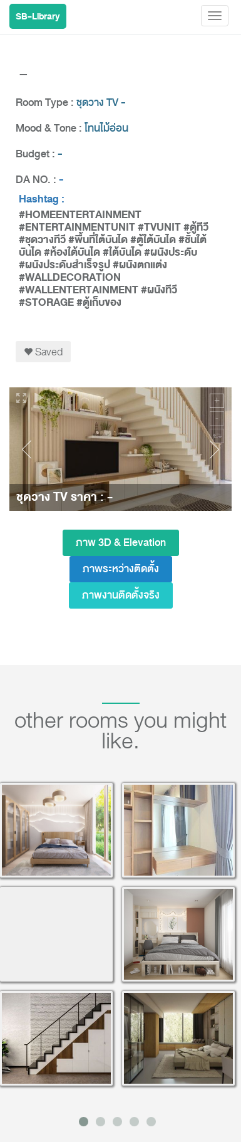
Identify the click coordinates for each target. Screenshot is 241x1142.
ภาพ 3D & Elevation (121, 542)
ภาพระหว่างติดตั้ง (121, 568)
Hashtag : (41, 199)
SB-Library (38, 16)
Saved (43, 351)
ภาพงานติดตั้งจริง (121, 595)
